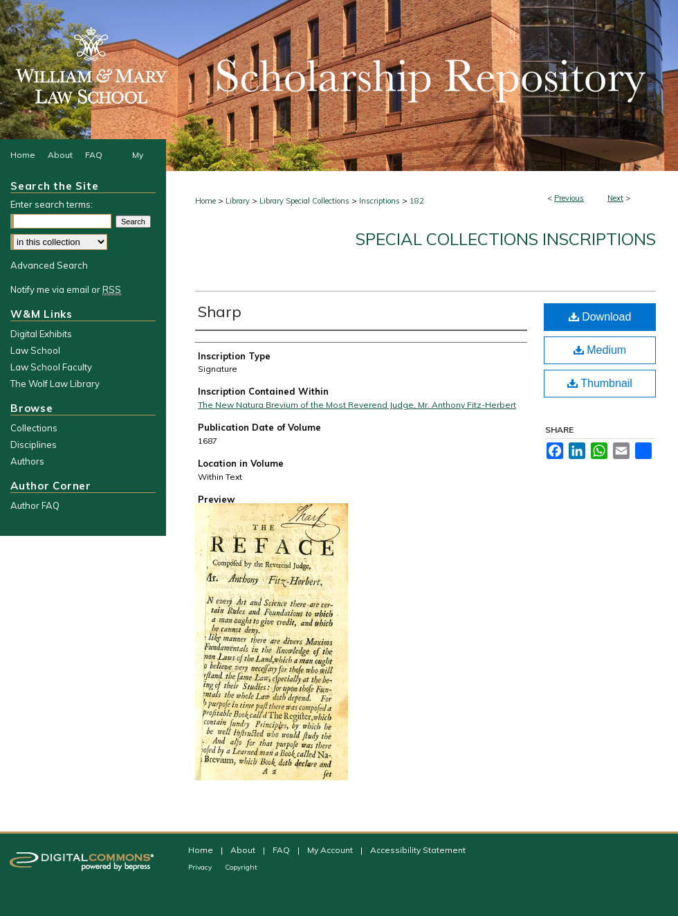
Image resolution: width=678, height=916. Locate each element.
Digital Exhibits (41, 333)
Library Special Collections (304, 201)
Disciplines (33, 444)
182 (417, 201)
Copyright (241, 867)
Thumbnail (599, 383)
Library (238, 201)
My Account (331, 850)
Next (615, 198)
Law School (35, 350)
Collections (33, 427)
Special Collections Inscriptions (506, 238)
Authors (27, 461)
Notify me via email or (65, 289)
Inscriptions (379, 201)
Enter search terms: (51, 204)
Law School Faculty (51, 366)
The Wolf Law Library (55, 383)
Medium (600, 350)
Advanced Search (49, 265)
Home (205, 201)
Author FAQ (34, 505)
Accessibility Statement (418, 850)
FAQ (282, 850)
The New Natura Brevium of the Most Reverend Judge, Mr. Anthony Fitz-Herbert (357, 404)
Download (600, 317)
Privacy (201, 867)
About (243, 850)
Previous (569, 198)
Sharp (219, 311)
